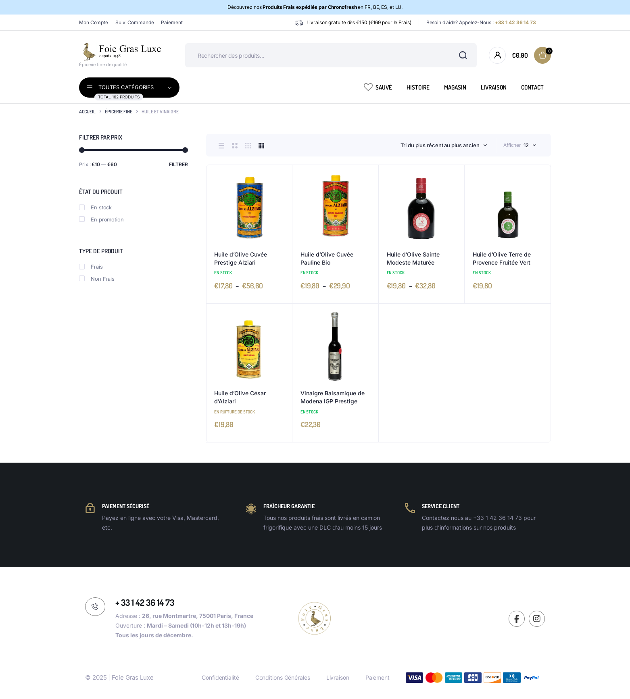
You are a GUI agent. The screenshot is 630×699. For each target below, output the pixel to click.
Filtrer (178, 164)
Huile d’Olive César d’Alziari (240, 397)
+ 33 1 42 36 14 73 (144, 602)
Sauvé (378, 87)
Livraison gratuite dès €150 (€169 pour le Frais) (359, 22)
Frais (91, 266)
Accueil (87, 112)
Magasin (455, 87)
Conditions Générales (282, 677)
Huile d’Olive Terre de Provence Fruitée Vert (502, 258)
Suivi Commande (134, 22)
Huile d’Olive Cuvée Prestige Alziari (240, 258)
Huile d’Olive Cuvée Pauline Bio (326, 258)
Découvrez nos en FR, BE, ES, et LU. (315, 7)
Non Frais (97, 278)
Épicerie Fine (118, 112)
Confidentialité (220, 677)
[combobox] (444, 145)
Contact (532, 87)
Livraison (494, 87)
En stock (95, 207)
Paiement (171, 22)
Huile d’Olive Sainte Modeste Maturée (413, 258)
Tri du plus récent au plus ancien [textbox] (440, 145)
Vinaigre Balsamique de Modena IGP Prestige (332, 397)
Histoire (418, 87)
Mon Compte (93, 22)
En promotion (101, 219)
